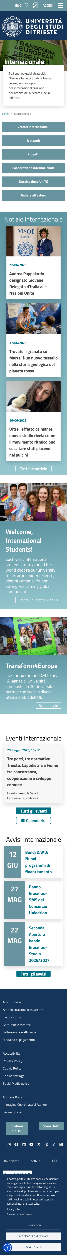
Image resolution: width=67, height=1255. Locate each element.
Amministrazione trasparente (23, 1009)
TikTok (53, 1144)
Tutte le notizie (33, 468)
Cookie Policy (12, 1068)
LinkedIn (23, 1144)
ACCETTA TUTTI (33, 1247)
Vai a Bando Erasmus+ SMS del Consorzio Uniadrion (33, 900)
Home (5, 113)
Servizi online (12, 1112)
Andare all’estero (33, 195)
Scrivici (36, 1160)
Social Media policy (16, 1083)
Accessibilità (11, 1053)
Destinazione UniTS (33, 181)
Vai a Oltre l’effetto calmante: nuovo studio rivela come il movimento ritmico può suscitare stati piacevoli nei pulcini (33, 421)
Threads (46, 1144)
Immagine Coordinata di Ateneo (25, 1104)
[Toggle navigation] (60, 5)
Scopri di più (48, 705)
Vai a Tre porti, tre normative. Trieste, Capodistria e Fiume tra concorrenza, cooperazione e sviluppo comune (33, 774)
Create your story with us (38, 600)
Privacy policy (13, 1209)
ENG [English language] (18, 5)
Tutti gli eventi (33, 811)
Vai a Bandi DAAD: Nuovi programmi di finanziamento (33, 862)
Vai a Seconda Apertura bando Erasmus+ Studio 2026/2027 (33, 944)
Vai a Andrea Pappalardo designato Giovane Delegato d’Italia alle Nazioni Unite (33, 262)
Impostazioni (33, 1225)
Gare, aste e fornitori (17, 1024)
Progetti (33, 154)
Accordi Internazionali (33, 126)
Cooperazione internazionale (33, 167)
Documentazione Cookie (19, 1214)
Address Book (12, 1097)
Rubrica (35, 5)
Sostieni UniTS (17, 1128)
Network (33, 140)
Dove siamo (11, 1160)
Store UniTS (51, 1126)
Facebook (16, 1144)
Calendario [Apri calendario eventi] (36, 820)
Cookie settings (13, 1075)
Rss (61, 1144)
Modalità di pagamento (19, 1039)
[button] (7, 1247)
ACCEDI (48, 5)
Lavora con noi (13, 1017)
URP (55, 1160)
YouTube (31, 1144)
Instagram (8, 1144)
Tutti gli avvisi (33, 974)
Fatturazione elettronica (19, 1032)
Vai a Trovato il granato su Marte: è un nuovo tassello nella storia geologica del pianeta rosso (33, 340)
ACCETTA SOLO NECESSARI (33, 1236)
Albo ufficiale (12, 1002)
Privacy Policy (12, 1061)
